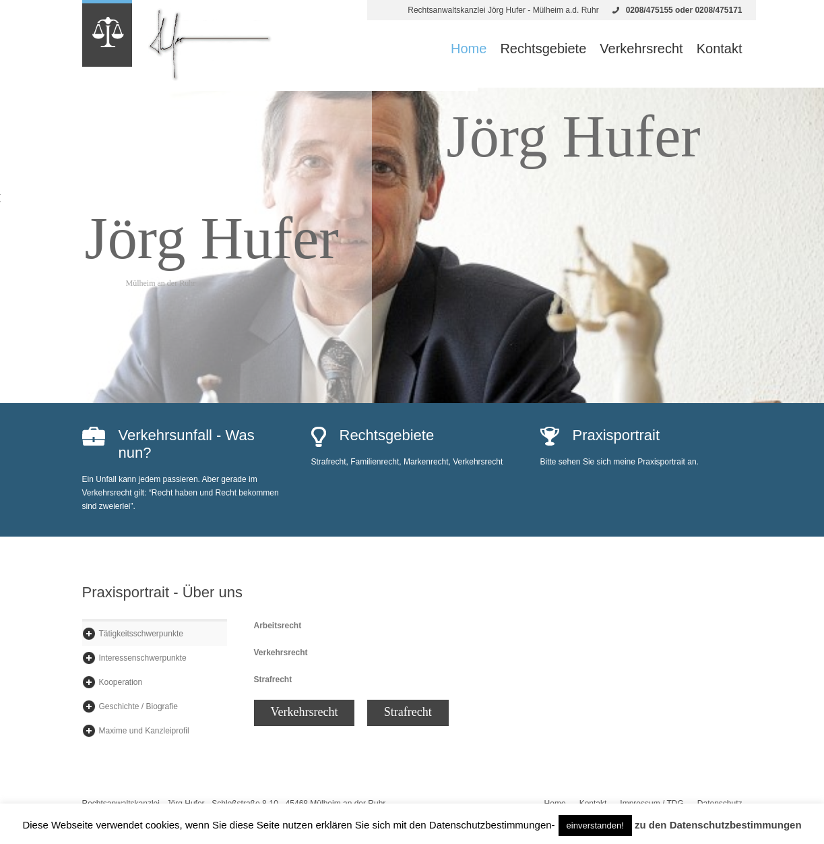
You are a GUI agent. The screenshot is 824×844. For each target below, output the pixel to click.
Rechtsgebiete (543, 48)
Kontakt (719, 48)
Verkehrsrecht (641, 48)
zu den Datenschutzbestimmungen (718, 825)
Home (468, 48)
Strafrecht (408, 712)
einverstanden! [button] (595, 825)
